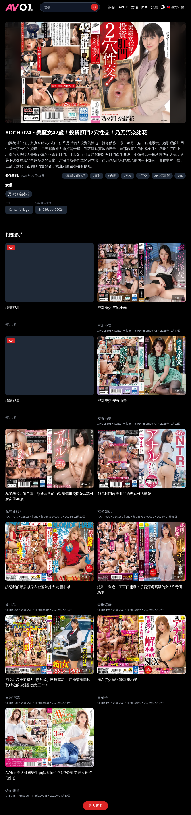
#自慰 (112, 175)
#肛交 (143, 175)
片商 (144, 7)
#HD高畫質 (162, 175)
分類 (154, 7)
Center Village (19, 209)
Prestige (23, 796)
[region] (95, 72)
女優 (134, 7)
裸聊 (111, 7)
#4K (180, 175)
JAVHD (123, 7)
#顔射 (96, 175)
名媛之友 (26, 610)
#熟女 (127, 175)
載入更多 (95, 805)
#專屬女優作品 (74, 175)
